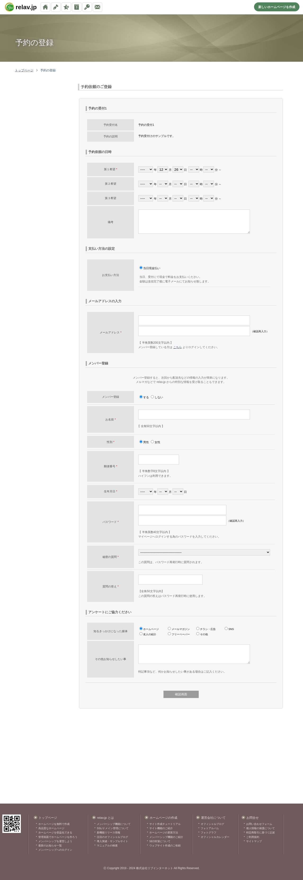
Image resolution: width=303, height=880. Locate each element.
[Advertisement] (36, 107)
